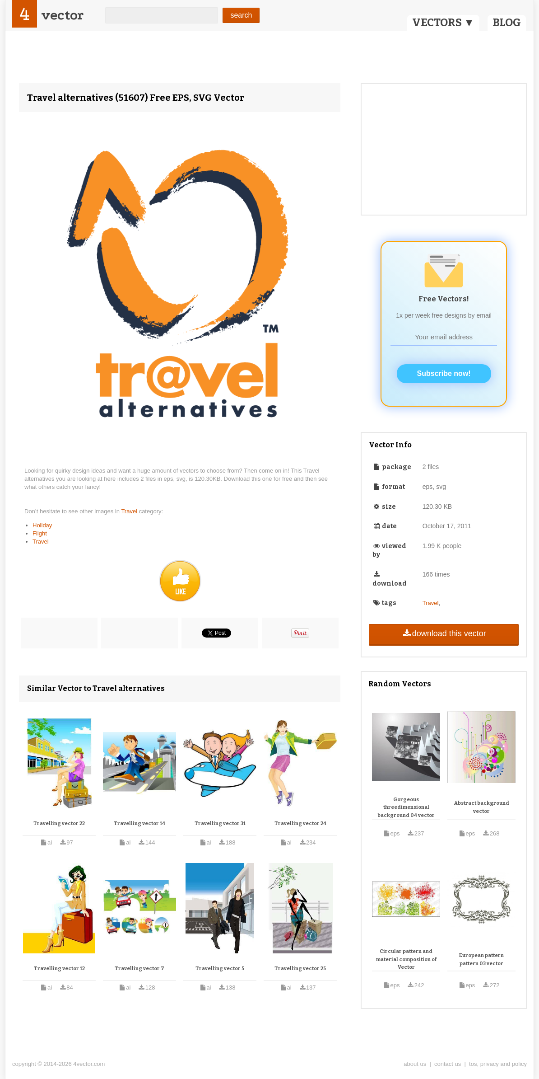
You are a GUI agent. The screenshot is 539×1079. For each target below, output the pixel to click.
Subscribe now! (444, 373)
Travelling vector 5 (219, 968)
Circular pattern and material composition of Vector (406, 959)
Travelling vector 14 (139, 823)
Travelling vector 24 (300, 823)
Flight (40, 533)
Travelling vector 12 (59, 968)
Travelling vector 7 (139, 968)
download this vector (443, 633)
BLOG (507, 22)
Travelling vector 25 (300, 968)
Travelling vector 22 (59, 823)
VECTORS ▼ (443, 22)
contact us (447, 1063)
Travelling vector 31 (220, 823)
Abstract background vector (481, 807)
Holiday (42, 525)
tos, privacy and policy (498, 1063)
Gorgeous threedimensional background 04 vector (406, 807)
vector (62, 15)
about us (415, 1063)
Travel (130, 511)
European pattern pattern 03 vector (481, 959)
